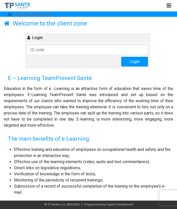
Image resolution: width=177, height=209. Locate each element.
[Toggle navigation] (168, 5)
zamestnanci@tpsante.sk (32, 14)
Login (135, 61)
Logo (18, 5)
